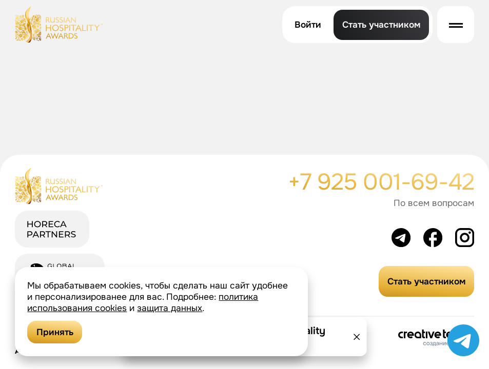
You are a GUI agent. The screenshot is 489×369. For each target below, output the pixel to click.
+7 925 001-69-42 (381, 182)
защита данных (169, 308)
